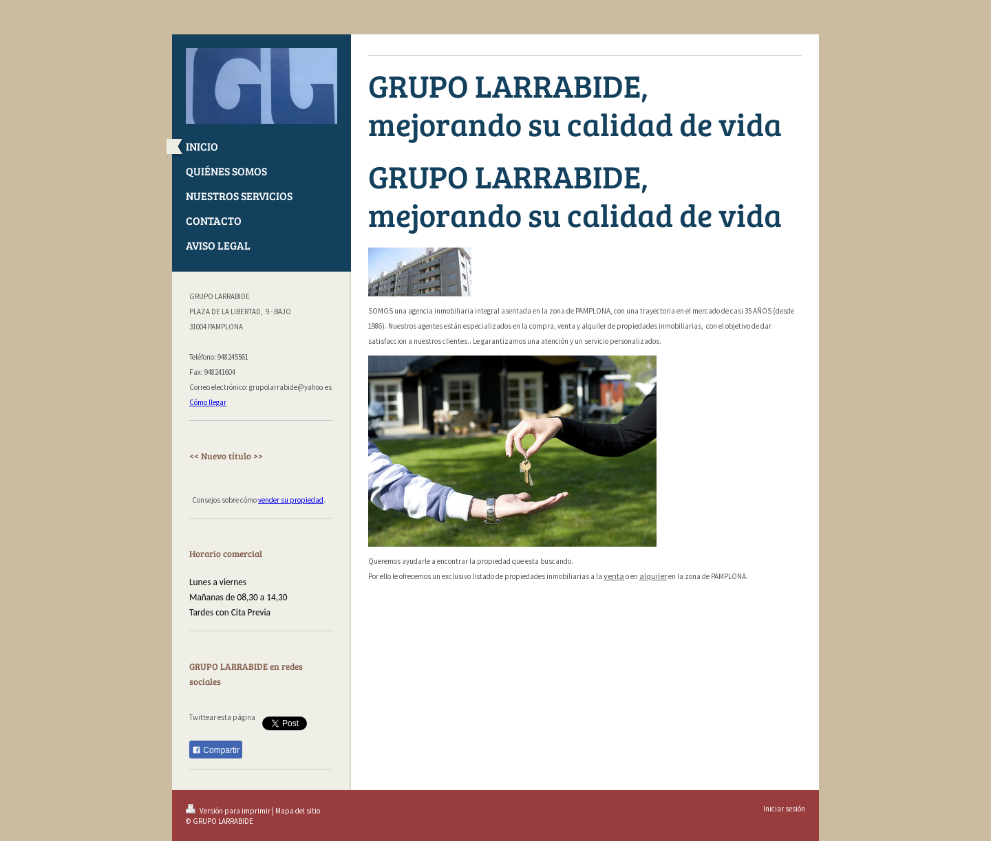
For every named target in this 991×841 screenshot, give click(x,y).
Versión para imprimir (229, 811)
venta (614, 576)
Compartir (215, 750)
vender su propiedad (290, 500)
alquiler (653, 576)
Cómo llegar (207, 402)
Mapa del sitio (297, 811)
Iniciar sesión (784, 808)
